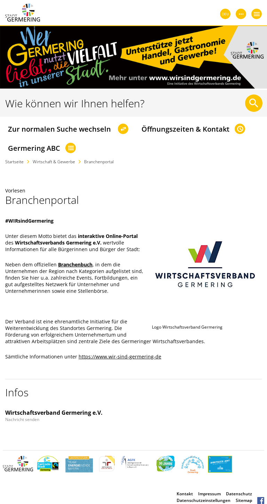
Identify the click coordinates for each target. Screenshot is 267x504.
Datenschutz (239, 494)
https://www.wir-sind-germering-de (120, 356)
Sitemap (244, 500)
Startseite (14, 162)
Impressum (209, 494)
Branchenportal (99, 162)
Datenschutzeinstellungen (203, 500)
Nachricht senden (22, 419)
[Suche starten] (253, 103)
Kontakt (185, 494)
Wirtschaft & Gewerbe (54, 162)
